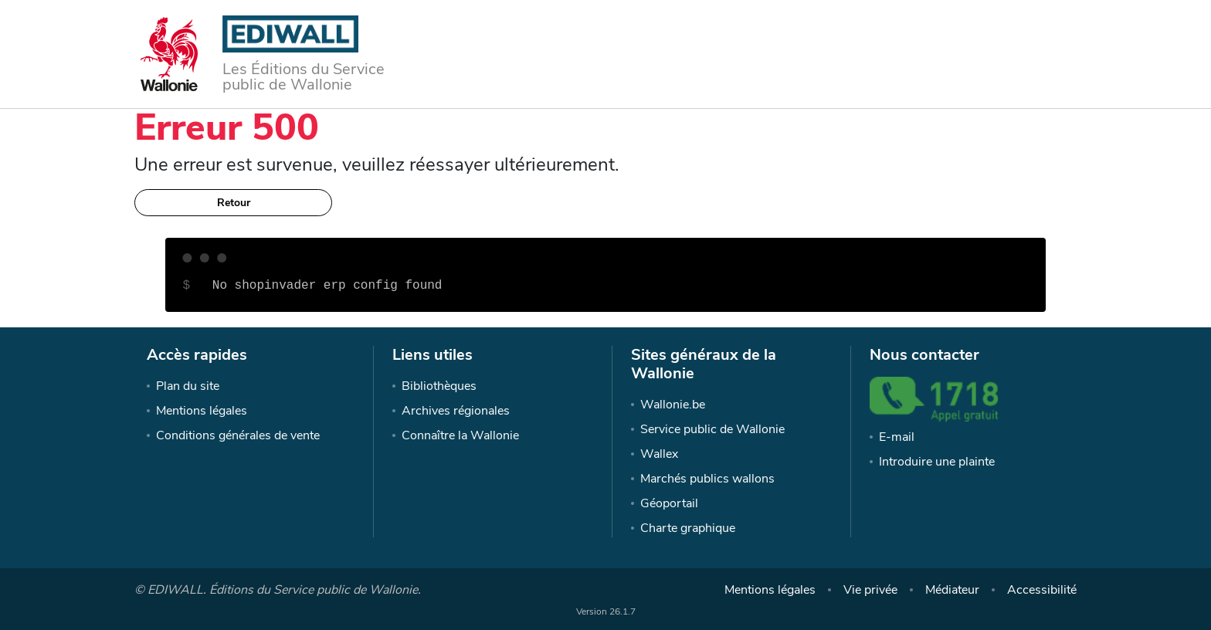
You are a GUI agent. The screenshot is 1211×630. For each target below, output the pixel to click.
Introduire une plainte (937, 461)
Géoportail (669, 503)
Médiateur (952, 589)
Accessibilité (1042, 589)
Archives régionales (456, 410)
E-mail (896, 436)
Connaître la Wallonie (460, 435)
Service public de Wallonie (712, 429)
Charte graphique (687, 528)
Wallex (659, 453)
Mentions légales (201, 410)
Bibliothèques (439, 386)
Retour (233, 202)
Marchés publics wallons (707, 478)
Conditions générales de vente (238, 435)
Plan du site (187, 386)
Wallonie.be (672, 404)
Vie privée (870, 589)
